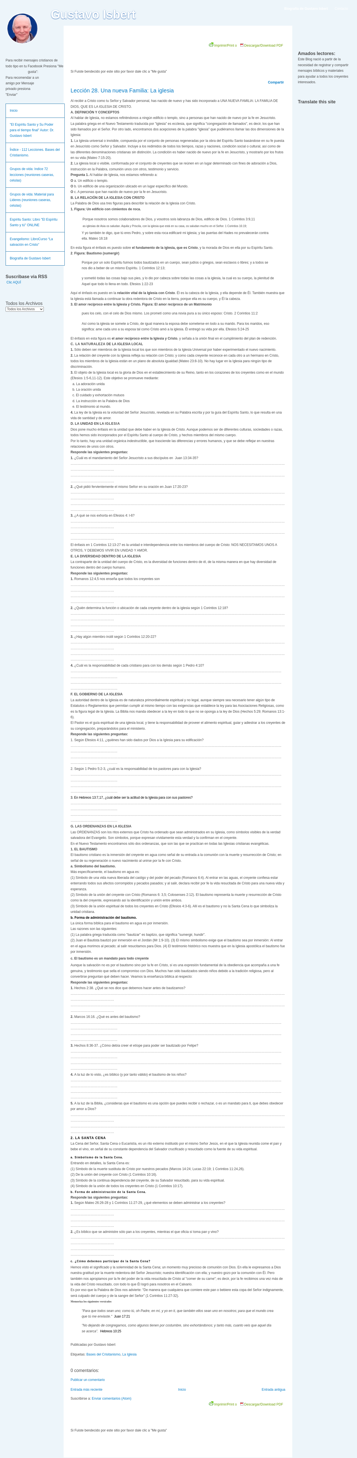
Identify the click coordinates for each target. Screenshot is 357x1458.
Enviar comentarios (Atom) (111, 1398)
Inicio (14, 111)
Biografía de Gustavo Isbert (30, 258)
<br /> (133, 53)
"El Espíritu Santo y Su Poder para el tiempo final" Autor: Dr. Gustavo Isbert (32, 130)
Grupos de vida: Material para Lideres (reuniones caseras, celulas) (32, 200)
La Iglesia (129, 1354)
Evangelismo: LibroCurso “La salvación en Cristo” (31, 242)
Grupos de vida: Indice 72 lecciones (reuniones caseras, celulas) (32, 174)
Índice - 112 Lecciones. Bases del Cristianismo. (35, 152)
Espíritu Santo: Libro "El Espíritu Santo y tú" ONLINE (33, 222)
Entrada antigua (273, 1390)
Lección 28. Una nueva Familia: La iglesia (122, 90)
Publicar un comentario (88, 1380)
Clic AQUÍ (13, 282)
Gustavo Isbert (93, 14)
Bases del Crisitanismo (103, 1354)
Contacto (341, 9)
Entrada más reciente (86, 1390)
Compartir (276, 82)
